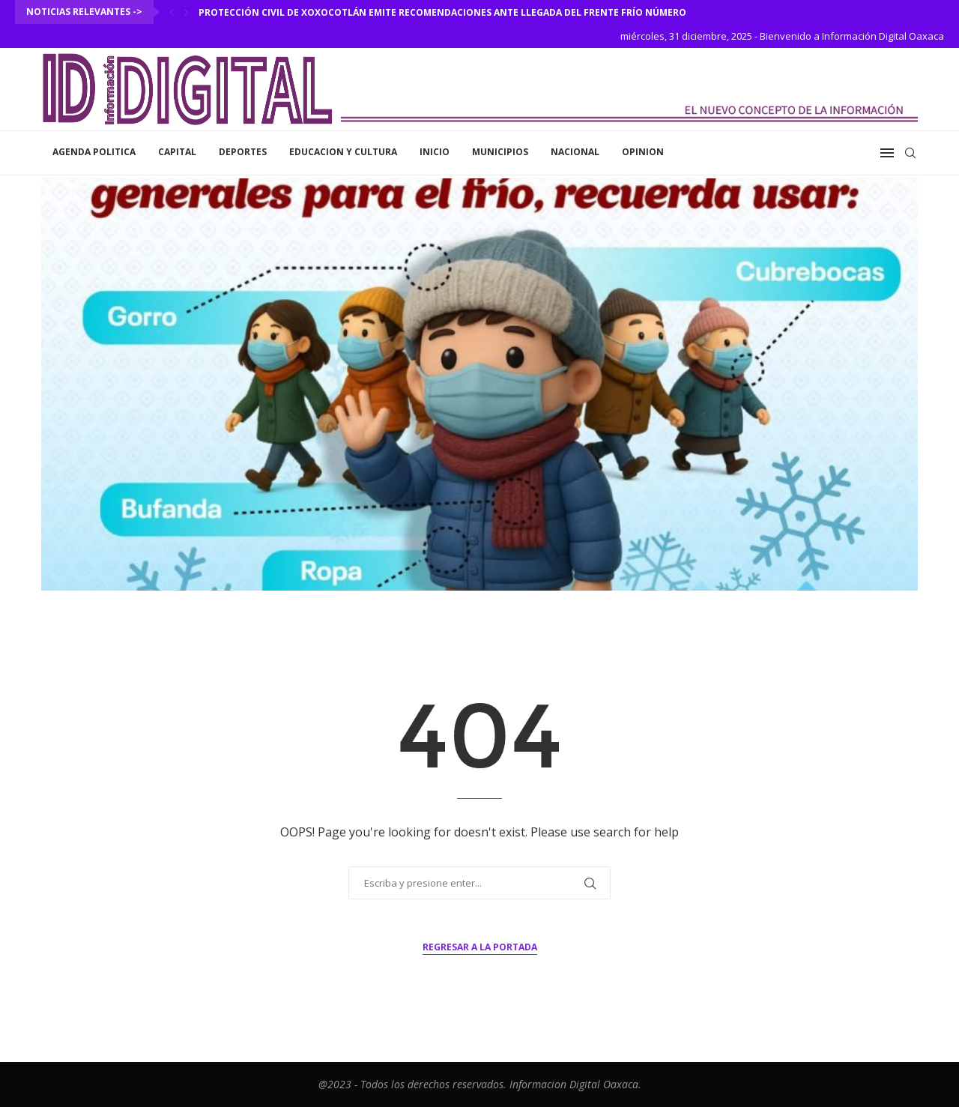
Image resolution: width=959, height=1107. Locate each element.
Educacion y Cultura (343, 151)
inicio (435, 151)
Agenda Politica (94, 151)
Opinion (643, 151)
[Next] (187, 12)
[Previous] (172, 12)
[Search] (910, 153)
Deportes (243, 151)
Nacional (575, 151)
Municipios (500, 151)
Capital (177, 151)
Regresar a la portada (480, 947)
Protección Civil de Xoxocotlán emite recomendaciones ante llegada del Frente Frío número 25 (449, 12)
